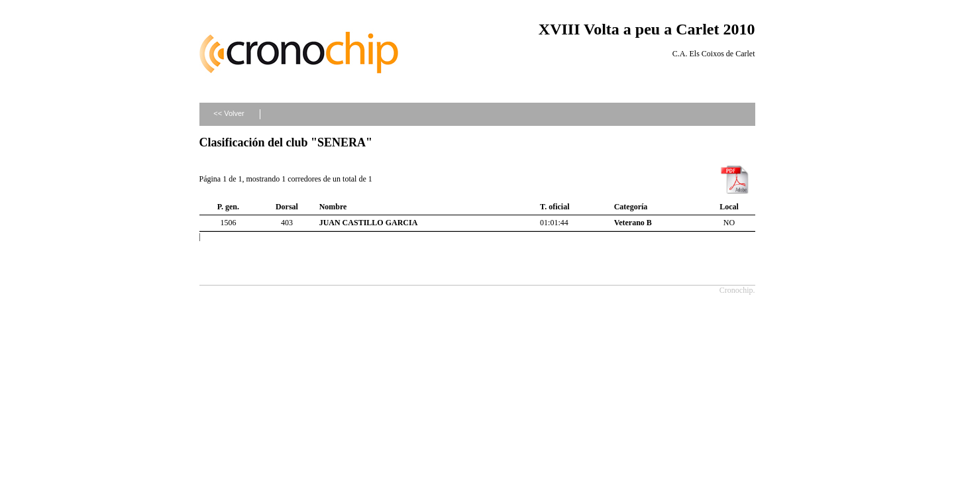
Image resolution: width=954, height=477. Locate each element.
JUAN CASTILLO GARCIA (368, 222)
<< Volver (228, 113)
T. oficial (554, 206)
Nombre (333, 206)
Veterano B (633, 222)
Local (729, 206)
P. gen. (228, 206)
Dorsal (287, 206)
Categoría (631, 206)
